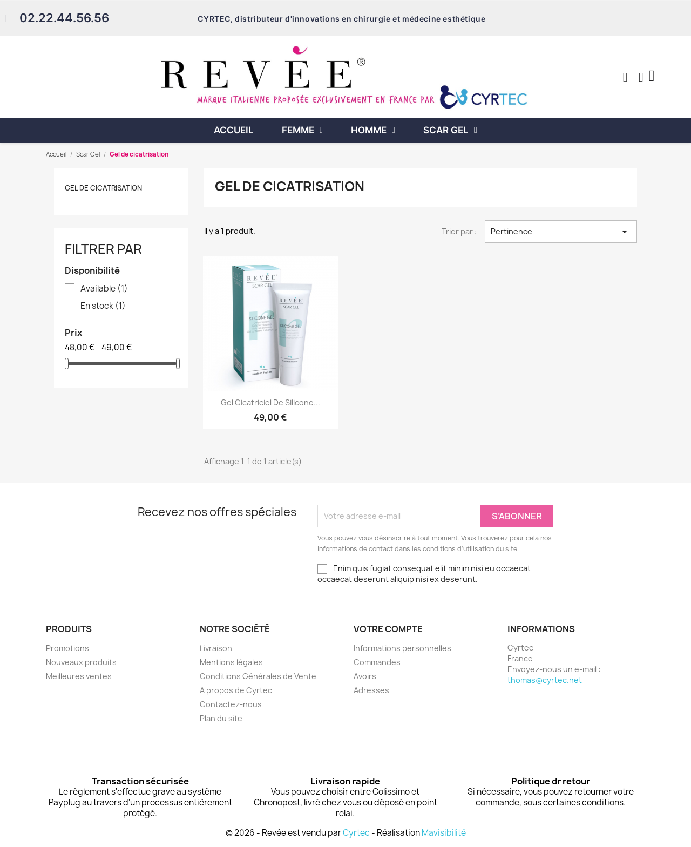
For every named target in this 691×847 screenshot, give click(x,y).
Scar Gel (450, 130)
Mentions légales (231, 662)
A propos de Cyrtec (236, 690)
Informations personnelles (402, 648)
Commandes (377, 662)
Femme (302, 130)
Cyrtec (356, 832)
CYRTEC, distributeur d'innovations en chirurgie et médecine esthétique (341, 18)
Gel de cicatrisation (103, 188)
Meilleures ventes (79, 676)
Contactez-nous (231, 704)
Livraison (216, 648)
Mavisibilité (444, 832)
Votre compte (388, 629)
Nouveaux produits (81, 662)
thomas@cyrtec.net (544, 680)
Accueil (234, 130)
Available (104, 288)
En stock (103, 306)
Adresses (371, 690)
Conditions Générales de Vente (258, 676)
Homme (373, 130)
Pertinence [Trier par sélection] (561, 231)
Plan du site (221, 718)
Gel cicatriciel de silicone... (270, 402)
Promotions (67, 648)
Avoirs (365, 676)
